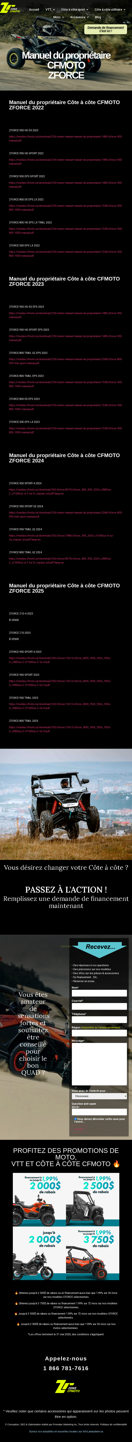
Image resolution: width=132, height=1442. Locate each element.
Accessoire (79, 17)
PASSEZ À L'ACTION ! (66, 889)
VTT (50, 10)
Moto (58, 17)
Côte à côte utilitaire (110, 10)
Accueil (34, 9)
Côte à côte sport (74, 10)
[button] (105, 29)
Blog (98, 17)
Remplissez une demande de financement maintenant (66, 902)
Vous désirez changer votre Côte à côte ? (66, 867)
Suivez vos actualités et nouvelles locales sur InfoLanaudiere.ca (66, 1431)
